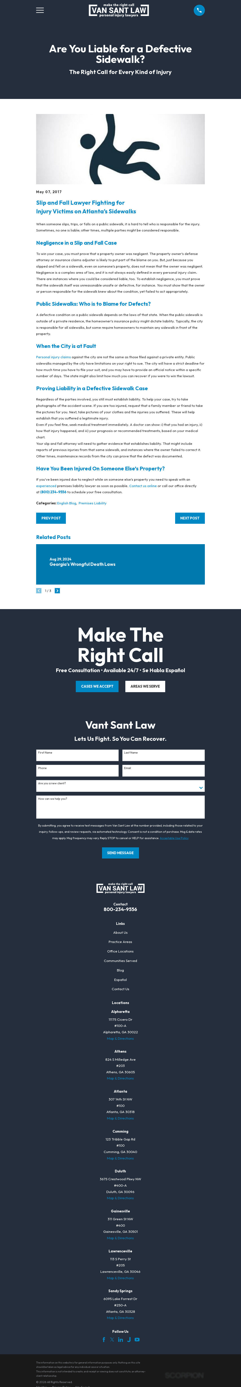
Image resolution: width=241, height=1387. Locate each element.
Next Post (189, 518)
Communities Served (120, 960)
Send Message (120, 853)
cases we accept (97, 686)
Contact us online (143, 486)
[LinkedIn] (120, 1339)
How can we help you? (52, 799)
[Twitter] (112, 1339)
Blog (120, 970)
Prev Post (51, 518)
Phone (42, 768)
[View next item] (57, 590)
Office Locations (120, 951)
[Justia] (128, 1339)
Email (127, 768)
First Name (45, 752)
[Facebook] (103, 1339)
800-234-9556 (120, 909)
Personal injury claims (53, 357)
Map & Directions (120, 1038)
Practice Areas (120, 942)
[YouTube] (137, 1339)
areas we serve (145, 686)
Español (120, 979)
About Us (120, 932)
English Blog (66, 503)
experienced (46, 486)
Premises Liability (93, 503)
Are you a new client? (52, 783)
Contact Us (120, 989)
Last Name (131, 752)
